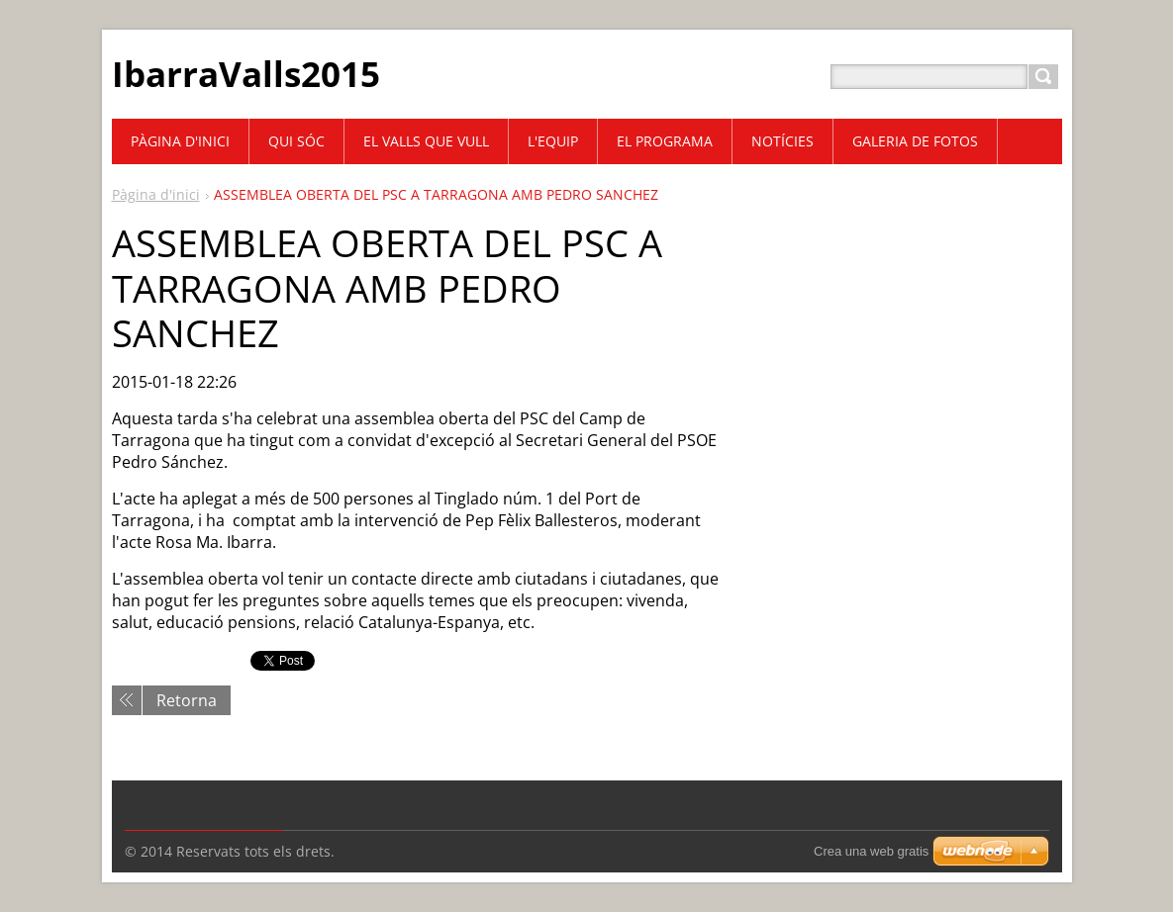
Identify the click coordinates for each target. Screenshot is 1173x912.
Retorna (186, 700)
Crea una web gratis (871, 851)
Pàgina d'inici (156, 194)
